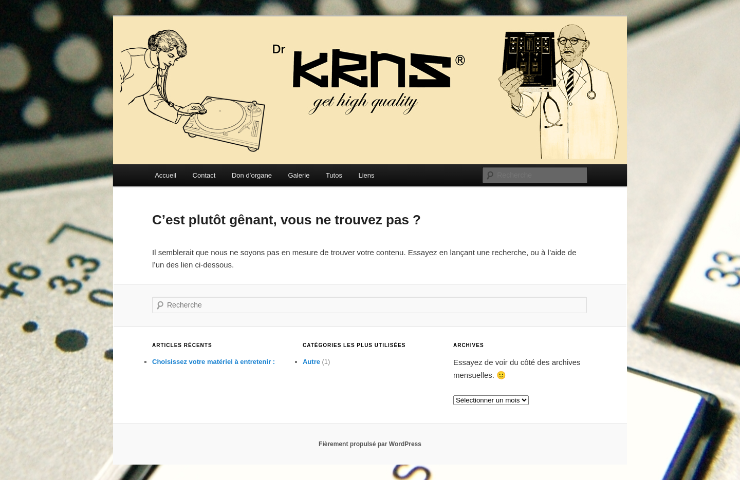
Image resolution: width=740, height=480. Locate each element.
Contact (204, 175)
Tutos (334, 175)
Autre (311, 362)
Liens (366, 175)
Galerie (298, 175)
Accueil (165, 175)
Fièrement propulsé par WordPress (370, 444)
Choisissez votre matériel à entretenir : (213, 362)
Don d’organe (252, 175)
